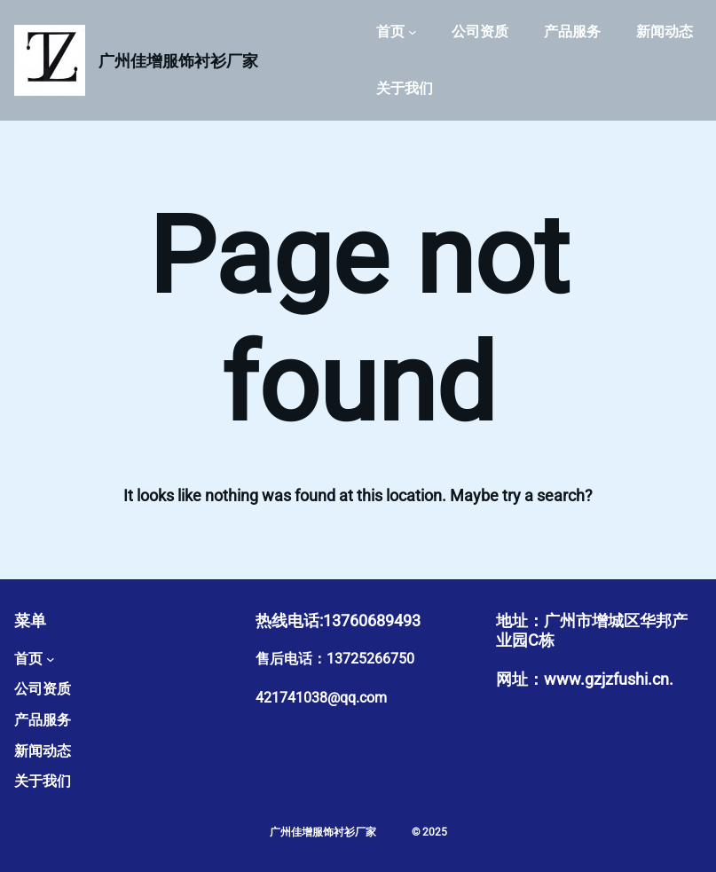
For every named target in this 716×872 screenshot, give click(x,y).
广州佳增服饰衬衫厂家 (178, 60)
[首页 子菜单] (412, 31)
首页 (390, 31)
